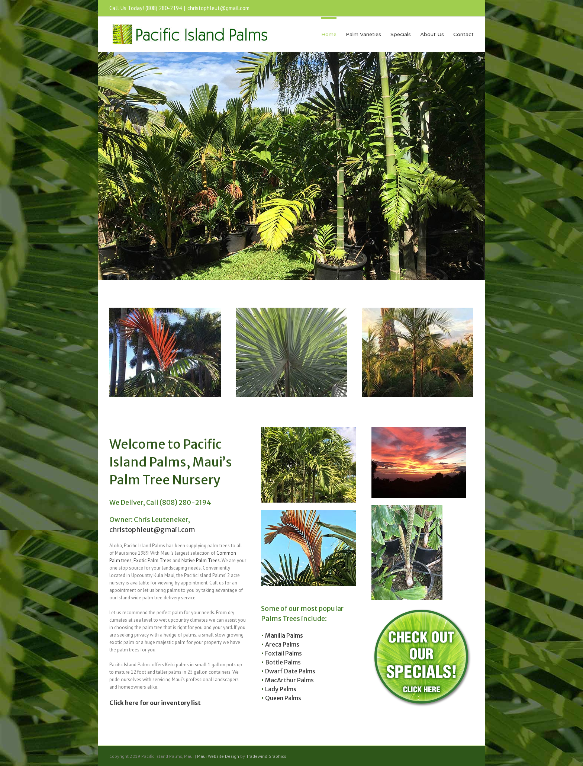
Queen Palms (283, 698)
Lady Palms (280, 689)
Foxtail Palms (283, 653)
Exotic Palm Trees (152, 560)
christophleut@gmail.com (218, 8)
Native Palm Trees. (200, 560)
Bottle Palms (283, 662)
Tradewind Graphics (266, 756)
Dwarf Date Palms (290, 671)
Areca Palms (282, 644)
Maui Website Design (218, 756)
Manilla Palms (284, 635)
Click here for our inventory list (155, 702)
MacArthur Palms (289, 680)
